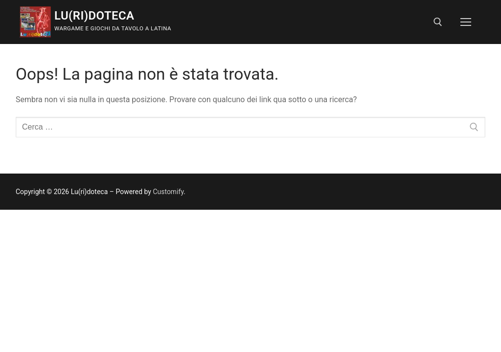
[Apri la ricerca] (437, 22)
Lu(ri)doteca (94, 15)
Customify (168, 192)
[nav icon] (465, 22)
